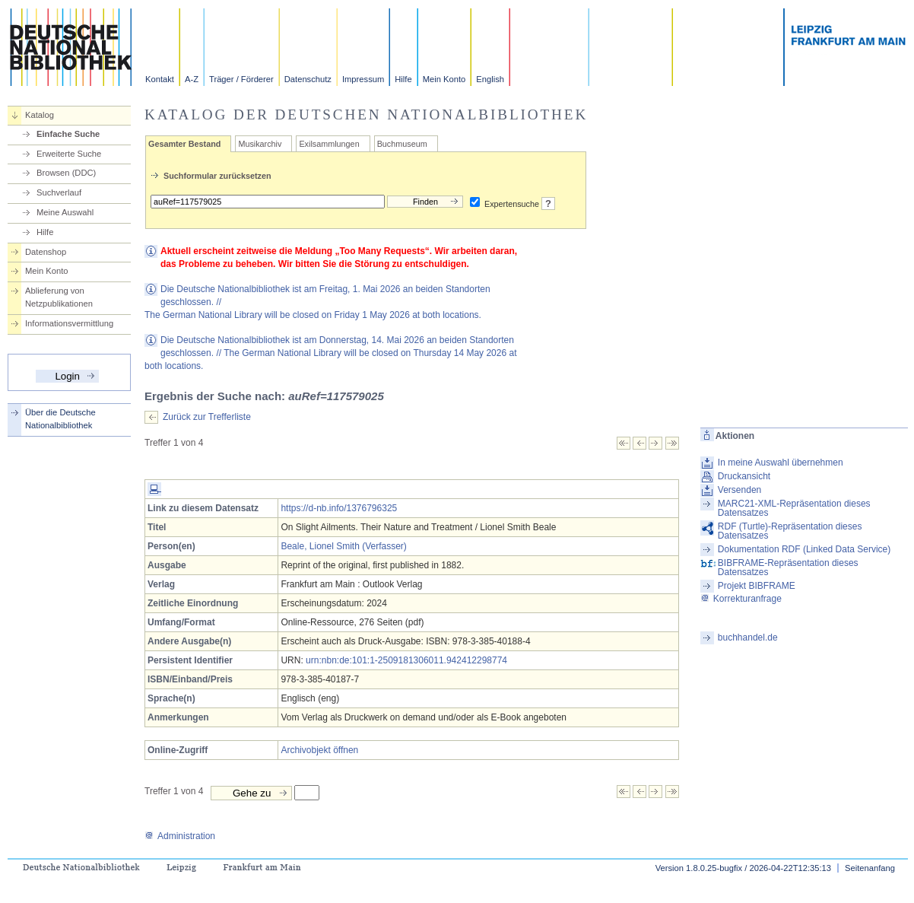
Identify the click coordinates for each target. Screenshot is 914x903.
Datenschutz (308, 79)
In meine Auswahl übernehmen (780, 462)
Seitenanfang (870, 868)
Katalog (39, 114)
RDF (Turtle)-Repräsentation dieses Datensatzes (790, 531)
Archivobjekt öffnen (319, 750)
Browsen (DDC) (66, 172)
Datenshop (45, 251)
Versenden (739, 490)
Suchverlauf (58, 192)
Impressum (363, 79)
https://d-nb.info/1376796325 (339, 508)
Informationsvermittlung (69, 323)
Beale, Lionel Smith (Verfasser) (343, 546)
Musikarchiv (259, 143)
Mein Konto (444, 79)
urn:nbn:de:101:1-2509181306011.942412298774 (406, 660)
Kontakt (159, 79)
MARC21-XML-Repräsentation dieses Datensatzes (794, 508)
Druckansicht (744, 476)
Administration (179, 836)
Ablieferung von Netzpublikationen (59, 297)
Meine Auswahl (65, 212)
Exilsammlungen (329, 143)
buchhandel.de (748, 637)
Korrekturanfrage (741, 598)
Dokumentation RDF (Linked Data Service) (804, 549)
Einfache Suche (68, 133)
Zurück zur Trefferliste (207, 417)
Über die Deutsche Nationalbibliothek (60, 419)
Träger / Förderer (241, 79)
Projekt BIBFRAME (756, 585)
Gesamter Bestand (184, 143)
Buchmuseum (402, 143)
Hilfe (403, 79)
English (490, 79)
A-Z (191, 79)
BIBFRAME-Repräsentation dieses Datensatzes (788, 567)
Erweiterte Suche (68, 153)
